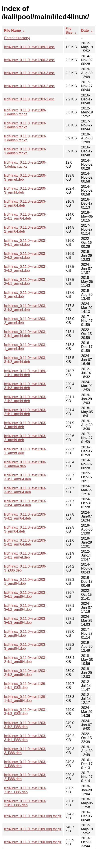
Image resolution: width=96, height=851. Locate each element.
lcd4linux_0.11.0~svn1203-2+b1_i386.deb (25, 803)
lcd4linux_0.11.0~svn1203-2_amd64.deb (25, 633)
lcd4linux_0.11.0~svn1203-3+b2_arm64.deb (25, 516)
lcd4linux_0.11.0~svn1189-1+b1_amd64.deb (25, 699)
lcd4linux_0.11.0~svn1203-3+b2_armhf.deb (25, 360)
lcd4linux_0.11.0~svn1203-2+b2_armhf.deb (25, 399)
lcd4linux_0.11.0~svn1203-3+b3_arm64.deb (25, 490)
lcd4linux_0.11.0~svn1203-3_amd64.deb (25, 646)
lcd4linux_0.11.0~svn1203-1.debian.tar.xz (25, 151)
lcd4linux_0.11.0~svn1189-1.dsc (29, 47)
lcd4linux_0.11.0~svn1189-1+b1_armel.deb (25, 555)
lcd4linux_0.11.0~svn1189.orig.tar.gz (32, 829)
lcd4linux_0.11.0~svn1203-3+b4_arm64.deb (25, 503)
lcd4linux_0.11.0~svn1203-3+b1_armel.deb (25, 242)
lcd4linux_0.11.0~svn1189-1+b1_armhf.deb (25, 373)
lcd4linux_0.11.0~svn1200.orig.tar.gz (32, 842)
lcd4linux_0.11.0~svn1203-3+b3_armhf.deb (25, 386)
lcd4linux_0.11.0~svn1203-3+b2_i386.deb (25, 725)
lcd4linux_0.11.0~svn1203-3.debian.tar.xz (25, 138)
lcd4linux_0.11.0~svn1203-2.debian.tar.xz (25, 125)
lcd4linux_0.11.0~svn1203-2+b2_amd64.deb (25, 673)
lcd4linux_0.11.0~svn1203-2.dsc (29, 86)
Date (85, 30)
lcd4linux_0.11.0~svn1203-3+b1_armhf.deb (25, 334)
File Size (68, 30)
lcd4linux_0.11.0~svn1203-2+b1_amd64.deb (25, 660)
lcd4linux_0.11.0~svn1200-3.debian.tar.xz (25, 164)
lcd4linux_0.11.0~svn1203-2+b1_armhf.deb (25, 412)
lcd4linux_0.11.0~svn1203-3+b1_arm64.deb (25, 477)
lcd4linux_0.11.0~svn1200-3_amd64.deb (25, 464)
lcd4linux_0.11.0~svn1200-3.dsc (29, 60)
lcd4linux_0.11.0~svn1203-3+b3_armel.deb (25, 308)
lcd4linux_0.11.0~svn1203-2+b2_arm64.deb (25, 542)
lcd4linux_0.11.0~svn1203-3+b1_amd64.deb (25, 594)
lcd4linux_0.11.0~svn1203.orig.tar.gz (32, 816)
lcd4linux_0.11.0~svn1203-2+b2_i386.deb (25, 790)
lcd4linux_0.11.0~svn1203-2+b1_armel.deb (25, 281)
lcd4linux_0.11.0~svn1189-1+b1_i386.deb (25, 686)
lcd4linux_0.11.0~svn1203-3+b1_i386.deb (25, 738)
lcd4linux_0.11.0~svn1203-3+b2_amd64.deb (25, 607)
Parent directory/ (17, 38)
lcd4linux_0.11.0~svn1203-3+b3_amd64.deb (25, 620)
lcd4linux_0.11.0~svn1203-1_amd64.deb (25, 581)
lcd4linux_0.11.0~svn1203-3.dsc (29, 73)
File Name (12, 30)
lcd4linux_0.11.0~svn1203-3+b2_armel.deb (25, 268)
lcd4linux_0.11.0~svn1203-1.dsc (29, 99)
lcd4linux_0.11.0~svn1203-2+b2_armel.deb (25, 255)
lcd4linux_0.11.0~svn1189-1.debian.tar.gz (25, 112)
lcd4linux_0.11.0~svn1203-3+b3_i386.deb (25, 712)
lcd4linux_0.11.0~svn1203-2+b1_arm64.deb (25, 216)
